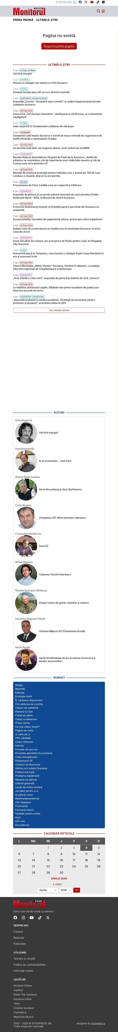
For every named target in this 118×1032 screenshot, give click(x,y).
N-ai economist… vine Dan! (55, 460)
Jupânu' (18, 990)
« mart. (57, 884)
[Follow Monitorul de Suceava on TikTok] (39, 917)
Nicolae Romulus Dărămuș (31, 590)
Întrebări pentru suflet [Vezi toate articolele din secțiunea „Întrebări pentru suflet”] (27, 813)
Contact (18, 931)
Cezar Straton (23, 505)
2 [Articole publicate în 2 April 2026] (61, 847)
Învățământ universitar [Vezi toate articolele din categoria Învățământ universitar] (31, 297)
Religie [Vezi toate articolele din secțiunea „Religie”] (19, 685)
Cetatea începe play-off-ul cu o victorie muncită (41, 92)
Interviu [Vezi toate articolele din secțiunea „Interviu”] (19, 745)
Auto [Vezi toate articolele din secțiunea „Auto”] (18, 817)
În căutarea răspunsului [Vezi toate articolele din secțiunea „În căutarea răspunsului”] (28, 700)
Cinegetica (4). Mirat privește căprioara (62, 517)
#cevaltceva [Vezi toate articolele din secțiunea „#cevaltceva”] (22, 825)
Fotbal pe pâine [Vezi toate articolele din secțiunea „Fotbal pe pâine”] (24, 715)
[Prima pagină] (29, 10)
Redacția (19, 937)
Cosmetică (20, 1012)
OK (76, 890)
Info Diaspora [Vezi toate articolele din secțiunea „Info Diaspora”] (23, 802)
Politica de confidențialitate (30, 964)
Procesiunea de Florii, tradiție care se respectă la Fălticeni (47, 185)
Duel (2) (43, 546)
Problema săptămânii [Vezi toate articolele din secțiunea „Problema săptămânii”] (27, 775)
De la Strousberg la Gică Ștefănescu (60, 489)
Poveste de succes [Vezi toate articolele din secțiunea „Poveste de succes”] (26, 749)
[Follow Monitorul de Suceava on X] (48, 917)
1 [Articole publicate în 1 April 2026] (48, 847)
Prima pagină (23, 20)
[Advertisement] (59, 362)
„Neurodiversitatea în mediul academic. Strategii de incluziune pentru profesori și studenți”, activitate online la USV (54, 301)
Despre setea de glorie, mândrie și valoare (64, 602)
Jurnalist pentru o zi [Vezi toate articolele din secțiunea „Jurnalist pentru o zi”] (26, 790)
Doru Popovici (23, 420)
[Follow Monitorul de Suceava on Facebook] (15, 917)
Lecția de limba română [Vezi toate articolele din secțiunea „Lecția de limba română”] (28, 787)
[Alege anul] (65, 890)
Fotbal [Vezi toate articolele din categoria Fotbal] (23, 89)
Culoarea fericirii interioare (55, 574)
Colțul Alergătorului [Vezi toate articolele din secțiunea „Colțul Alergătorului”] (26, 757)
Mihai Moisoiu (24, 562)
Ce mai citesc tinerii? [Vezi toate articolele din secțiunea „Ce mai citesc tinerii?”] (27, 726)
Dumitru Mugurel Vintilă (30, 618)
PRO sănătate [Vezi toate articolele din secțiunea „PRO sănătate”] (23, 738)
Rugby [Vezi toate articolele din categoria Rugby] (23, 250)
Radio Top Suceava (25, 994)
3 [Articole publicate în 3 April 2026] (74, 847)
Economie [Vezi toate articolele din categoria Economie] (25, 132)
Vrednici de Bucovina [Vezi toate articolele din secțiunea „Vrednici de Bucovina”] (27, 764)
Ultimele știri (47, 20)
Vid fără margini (22, 73)
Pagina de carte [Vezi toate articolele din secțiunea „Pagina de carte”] (24, 730)
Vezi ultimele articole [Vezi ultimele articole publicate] (59, 310)
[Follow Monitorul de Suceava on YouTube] (32, 917)
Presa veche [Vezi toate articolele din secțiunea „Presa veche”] (22, 722)
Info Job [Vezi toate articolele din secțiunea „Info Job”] (20, 821)
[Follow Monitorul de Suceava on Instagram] (23, 917)
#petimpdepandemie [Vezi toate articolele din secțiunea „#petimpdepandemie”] (27, 798)
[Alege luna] (48, 890)
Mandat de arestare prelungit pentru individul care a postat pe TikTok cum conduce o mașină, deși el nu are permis (56, 174)
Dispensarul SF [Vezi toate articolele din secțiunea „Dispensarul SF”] (24, 760)
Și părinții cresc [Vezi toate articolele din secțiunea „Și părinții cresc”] (24, 794)
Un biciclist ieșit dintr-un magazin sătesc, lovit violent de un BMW (51, 148)
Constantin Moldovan (28, 533)
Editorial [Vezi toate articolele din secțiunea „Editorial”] (19, 692)
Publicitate (20, 943)
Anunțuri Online (23, 985)
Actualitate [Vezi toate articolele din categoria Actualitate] (26, 111)
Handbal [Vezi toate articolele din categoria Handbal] (24, 80)
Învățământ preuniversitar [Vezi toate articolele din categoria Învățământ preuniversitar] (33, 98)
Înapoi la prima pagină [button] (59, 46)
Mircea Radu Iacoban (27, 477)
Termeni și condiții (24, 958)
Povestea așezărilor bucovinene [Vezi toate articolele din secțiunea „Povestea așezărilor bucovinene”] (33, 753)
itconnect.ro (98, 1023)
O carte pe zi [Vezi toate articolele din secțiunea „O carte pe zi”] (22, 734)
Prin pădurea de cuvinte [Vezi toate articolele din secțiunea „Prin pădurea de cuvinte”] (29, 704)
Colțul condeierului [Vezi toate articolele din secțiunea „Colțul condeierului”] (26, 719)
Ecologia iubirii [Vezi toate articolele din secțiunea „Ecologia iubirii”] (23, 696)
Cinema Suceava (24, 1007)
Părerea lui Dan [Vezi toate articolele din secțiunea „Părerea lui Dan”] (24, 711)
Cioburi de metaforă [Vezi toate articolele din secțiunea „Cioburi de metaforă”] (26, 707)
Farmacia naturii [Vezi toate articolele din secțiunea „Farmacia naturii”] (24, 809)
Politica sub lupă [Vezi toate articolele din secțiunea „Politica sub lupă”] (24, 772)
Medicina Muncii (23, 1016)
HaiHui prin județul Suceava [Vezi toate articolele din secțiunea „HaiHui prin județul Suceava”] (31, 768)
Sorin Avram (22, 647)
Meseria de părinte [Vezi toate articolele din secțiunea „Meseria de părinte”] (26, 779)
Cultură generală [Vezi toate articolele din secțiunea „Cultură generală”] (24, 783)
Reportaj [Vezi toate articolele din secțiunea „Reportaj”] (20, 688)
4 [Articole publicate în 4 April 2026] (86, 847)
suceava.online (23, 999)
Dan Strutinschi (24, 448)
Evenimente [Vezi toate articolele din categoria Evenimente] (26, 154)
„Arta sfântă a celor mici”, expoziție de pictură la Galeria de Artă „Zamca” (56, 278)
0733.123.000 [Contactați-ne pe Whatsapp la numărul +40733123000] (66, 2)
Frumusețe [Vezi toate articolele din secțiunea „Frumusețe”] (21, 806)
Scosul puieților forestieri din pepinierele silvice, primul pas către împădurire (57, 219)
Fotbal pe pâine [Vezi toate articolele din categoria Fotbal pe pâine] (27, 70)
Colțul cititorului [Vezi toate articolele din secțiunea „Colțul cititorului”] (24, 741)
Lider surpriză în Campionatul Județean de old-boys (43, 126)
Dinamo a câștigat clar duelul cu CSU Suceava (40, 82)
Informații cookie (23, 970)
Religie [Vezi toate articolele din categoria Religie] (23, 182)
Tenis (17, 1003)
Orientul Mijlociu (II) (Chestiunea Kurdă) (62, 631)
